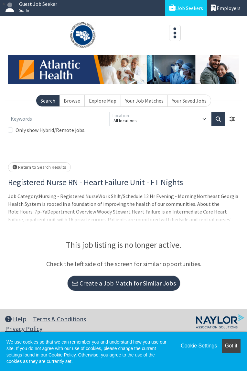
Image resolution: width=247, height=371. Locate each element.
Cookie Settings (199, 345)
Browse (72, 100)
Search (47, 100)
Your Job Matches (144, 100)
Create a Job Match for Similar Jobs (124, 283)
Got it (231, 345)
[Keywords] (58, 119)
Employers (226, 8)
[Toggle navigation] (175, 33)
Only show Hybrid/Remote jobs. (50, 130)
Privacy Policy (23, 329)
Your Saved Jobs (189, 100)
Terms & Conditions (59, 319)
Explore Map (102, 100)
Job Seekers (186, 8)
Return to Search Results (39, 167)
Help (16, 319)
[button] (232, 119)
